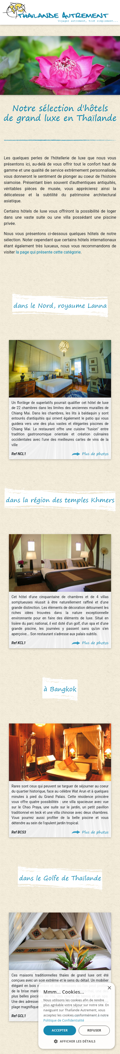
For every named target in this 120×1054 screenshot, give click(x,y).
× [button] (109, 988)
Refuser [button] (94, 1030)
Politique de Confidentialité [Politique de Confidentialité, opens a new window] (63, 1020)
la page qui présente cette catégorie (48, 252)
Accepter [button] (60, 1030)
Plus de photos (95, 454)
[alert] (76, 1016)
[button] (76, 1041)
